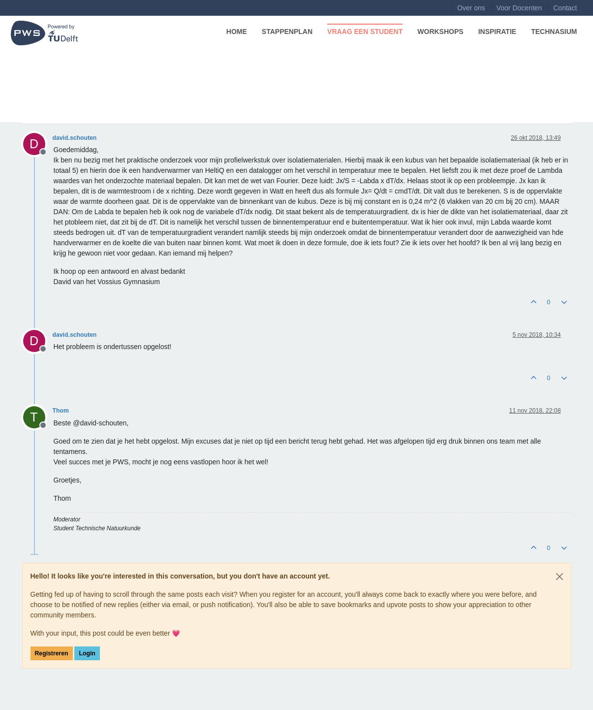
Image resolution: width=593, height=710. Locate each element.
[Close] (559, 576)
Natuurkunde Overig (57, 112)
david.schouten (75, 137)
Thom (61, 410)
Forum (34, 65)
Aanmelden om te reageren (526, 112)
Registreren (51, 653)
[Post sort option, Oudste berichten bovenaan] (469, 112)
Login (87, 653)
